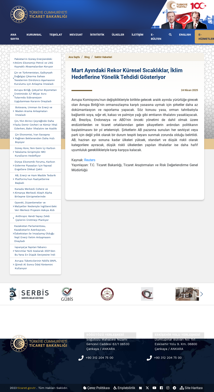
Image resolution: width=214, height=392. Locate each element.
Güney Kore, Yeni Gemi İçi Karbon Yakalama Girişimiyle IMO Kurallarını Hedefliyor (35, 152)
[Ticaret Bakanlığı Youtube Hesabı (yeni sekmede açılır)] (154, 388)
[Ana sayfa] (39, 14)
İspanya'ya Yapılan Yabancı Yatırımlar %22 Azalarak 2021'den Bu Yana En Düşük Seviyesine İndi (35, 251)
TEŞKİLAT (55, 34)
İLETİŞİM (137, 34)
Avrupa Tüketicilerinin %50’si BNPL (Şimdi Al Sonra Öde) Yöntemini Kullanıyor (36, 264)
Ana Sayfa (74, 57)
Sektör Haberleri (103, 57)
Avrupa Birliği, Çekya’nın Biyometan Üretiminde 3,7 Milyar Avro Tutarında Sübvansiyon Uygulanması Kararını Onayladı (35, 96)
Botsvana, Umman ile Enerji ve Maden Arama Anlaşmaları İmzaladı (33, 111)
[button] (201, 294)
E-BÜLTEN (156, 36)
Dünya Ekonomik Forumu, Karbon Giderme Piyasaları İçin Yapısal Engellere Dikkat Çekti (35, 165)
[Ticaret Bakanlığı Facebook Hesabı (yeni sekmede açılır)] (161, 388)
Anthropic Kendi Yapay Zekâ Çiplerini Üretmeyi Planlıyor (32, 218)
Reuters (89, 160)
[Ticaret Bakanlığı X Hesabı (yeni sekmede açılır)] (147, 388)
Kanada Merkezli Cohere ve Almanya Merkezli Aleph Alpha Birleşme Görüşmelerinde (33, 193)
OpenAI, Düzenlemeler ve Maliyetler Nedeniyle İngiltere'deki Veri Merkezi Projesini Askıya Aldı (36, 206)
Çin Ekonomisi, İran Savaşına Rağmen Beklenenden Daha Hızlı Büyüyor (35, 138)
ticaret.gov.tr (26, 387)
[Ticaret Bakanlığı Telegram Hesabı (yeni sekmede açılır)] (174, 388)
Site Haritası (191, 388)
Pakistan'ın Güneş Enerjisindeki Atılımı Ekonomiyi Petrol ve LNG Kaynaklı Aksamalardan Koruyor (33, 63)
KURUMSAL (34, 34)
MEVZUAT (76, 34)
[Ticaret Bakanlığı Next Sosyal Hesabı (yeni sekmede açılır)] (140, 388)
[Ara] (170, 35)
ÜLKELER (118, 34)
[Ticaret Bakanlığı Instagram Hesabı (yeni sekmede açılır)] (168, 388)
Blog (87, 57)
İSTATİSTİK (97, 34)
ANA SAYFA (14, 36)
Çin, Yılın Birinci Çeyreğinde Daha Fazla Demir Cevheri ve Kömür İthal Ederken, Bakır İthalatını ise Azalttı (35, 125)
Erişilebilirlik (124, 388)
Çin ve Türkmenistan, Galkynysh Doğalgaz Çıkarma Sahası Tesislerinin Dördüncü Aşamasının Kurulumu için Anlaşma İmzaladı (34, 78)
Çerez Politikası (96, 388)
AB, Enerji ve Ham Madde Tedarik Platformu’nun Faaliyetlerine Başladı (35, 179)
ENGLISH (185, 34)
